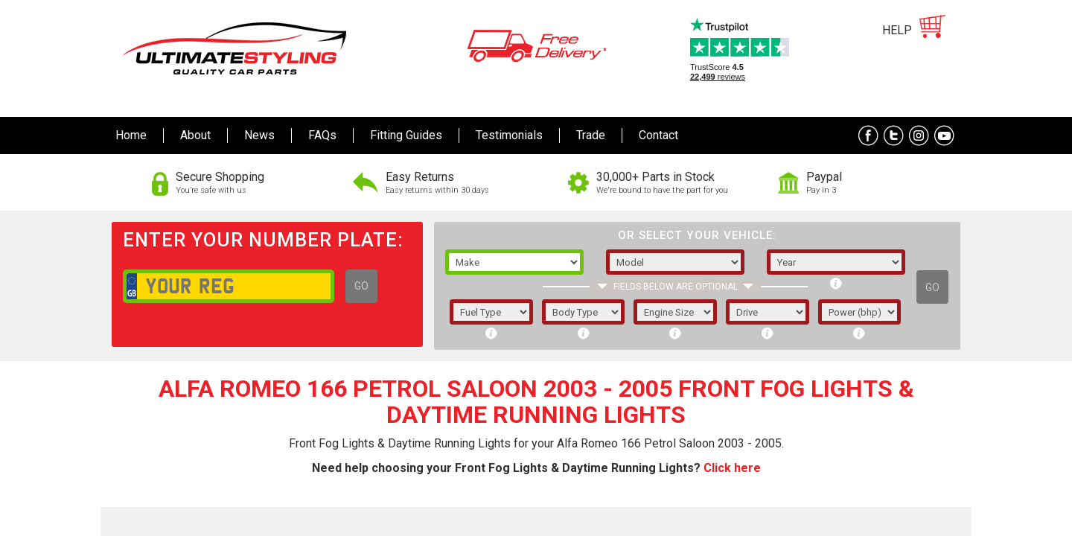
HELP (897, 30)
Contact (658, 135)
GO (361, 286)
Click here (732, 468)
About (195, 135)
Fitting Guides (406, 135)
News (259, 135)
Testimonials (509, 135)
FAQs (322, 135)
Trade (590, 135)
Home (131, 135)
